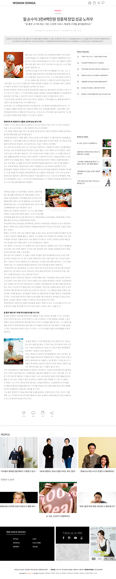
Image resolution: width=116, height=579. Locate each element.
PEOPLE (58, 11)
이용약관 (81, 570)
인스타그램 (69, 537)
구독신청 (16, 570)
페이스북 (63, 537)
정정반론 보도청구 (43, 570)
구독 (105, 559)
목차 (99, 559)
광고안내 (22, 570)
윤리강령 (27, 570)
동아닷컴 (53, 570)
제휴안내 (75, 570)
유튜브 (75, 537)
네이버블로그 (81, 537)
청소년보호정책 (98, 570)
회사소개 (58, 570)
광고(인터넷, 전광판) (67, 570)
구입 (111, 559)
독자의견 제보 (34, 570)
